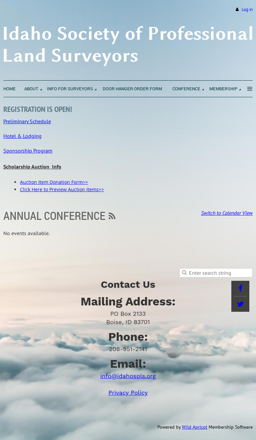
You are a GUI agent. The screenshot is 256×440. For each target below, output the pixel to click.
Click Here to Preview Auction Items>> (62, 189)
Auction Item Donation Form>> (54, 182)
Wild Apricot (194, 427)
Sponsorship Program (27, 150)
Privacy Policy (128, 392)
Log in (247, 9)
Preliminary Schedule (27, 121)
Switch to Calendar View (227, 213)
